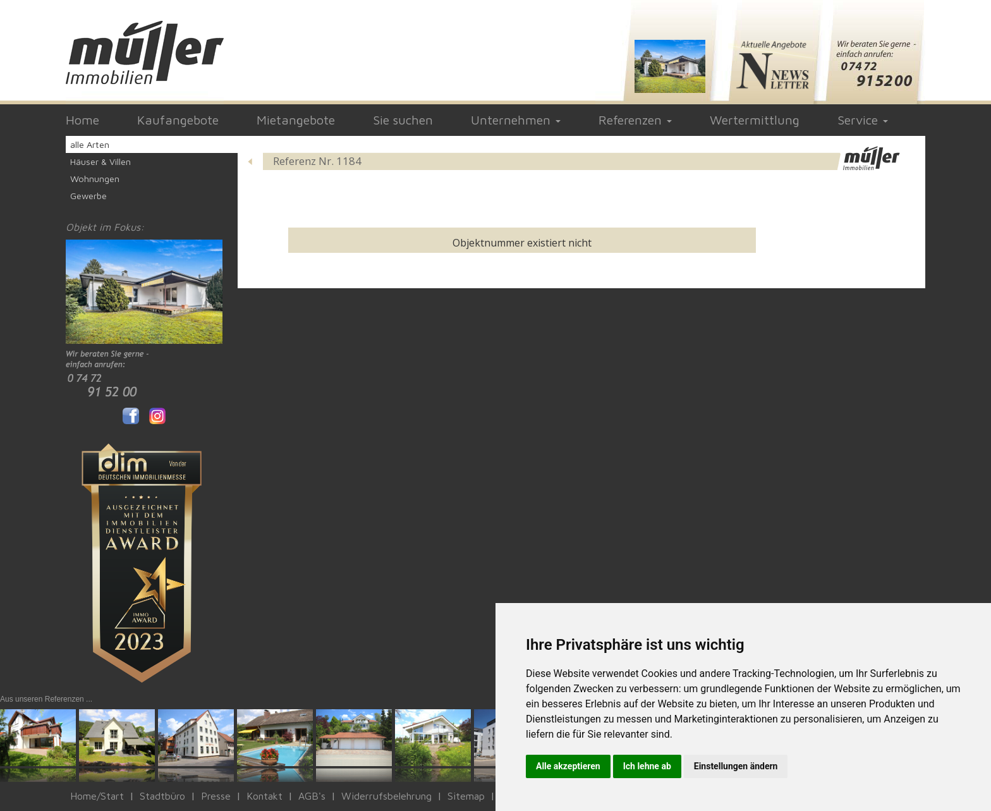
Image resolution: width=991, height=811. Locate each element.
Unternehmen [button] (516, 120)
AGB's (311, 796)
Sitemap (466, 796)
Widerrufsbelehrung (386, 796)
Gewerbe (88, 195)
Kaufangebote (178, 120)
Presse (216, 796)
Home (82, 120)
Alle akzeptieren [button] (568, 766)
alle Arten (89, 144)
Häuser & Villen (100, 161)
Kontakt (264, 796)
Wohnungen (94, 178)
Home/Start (97, 796)
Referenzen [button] (635, 120)
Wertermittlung (754, 120)
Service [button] (862, 120)
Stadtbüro (162, 796)
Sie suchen (403, 120)
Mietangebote (296, 120)
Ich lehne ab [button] (647, 766)
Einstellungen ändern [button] (736, 766)
